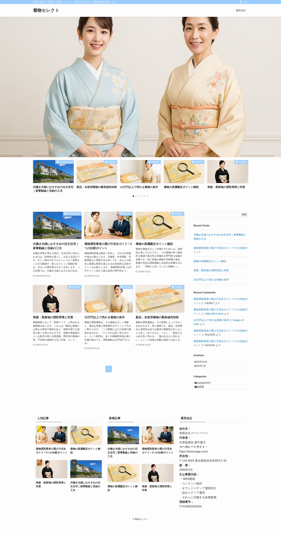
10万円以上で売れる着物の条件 (211, 279)
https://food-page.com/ (193, 464)
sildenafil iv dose (214, 313)
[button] (133, 196)
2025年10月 (204, 363)
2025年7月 (203, 370)
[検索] (245, 2)
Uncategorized (206, 391)
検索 (244, 214)
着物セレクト (46, 10)
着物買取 (203, 398)
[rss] (241, 2)
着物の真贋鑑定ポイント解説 (210, 261)
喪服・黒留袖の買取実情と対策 (211, 270)
